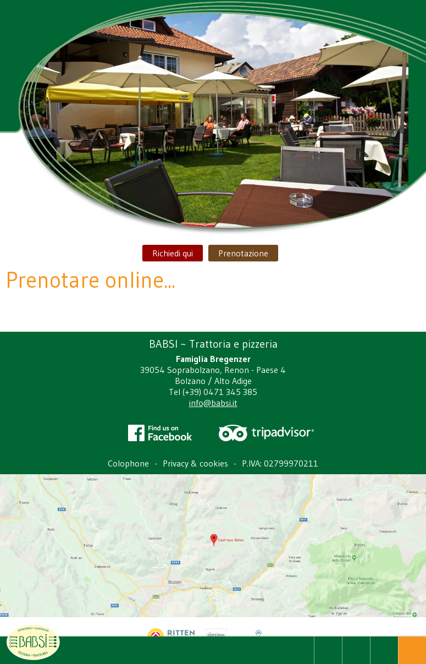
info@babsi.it (213, 402)
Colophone (128, 463)
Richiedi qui (172, 253)
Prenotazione (243, 253)
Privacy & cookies (195, 463)
